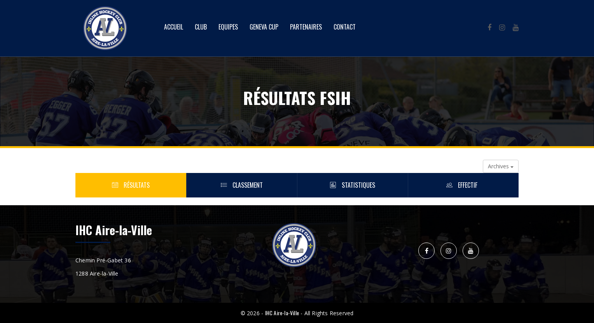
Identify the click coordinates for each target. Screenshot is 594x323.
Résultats (131, 185)
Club (201, 26)
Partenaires (306, 26)
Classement (242, 185)
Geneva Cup (264, 26)
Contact (345, 26)
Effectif (463, 185)
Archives (501, 166)
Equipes (228, 26)
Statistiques (352, 185)
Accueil (173, 26)
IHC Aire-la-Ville (282, 313)
